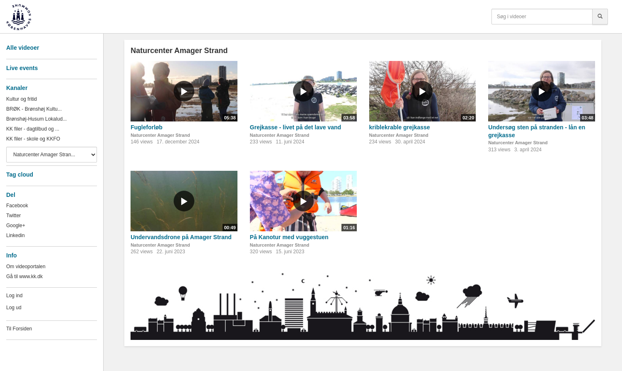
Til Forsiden (19, 329)
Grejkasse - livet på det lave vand (295, 127)
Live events (22, 68)
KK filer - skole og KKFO (33, 139)
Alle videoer (22, 47)
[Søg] (600, 16)
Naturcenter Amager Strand (160, 135)
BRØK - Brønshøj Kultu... (34, 109)
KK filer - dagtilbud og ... (32, 129)
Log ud (14, 307)
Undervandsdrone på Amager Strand (181, 237)
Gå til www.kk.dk (24, 276)
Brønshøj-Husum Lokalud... (36, 119)
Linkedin (15, 235)
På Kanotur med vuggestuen (289, 237)
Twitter (13, 215)
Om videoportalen (26, 266)
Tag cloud (19, 174)
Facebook (17, 206)
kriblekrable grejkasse (399, 127)
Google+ (15, 225)
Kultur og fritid (21, 99)
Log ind (14, 295)
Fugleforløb (146, 127)
